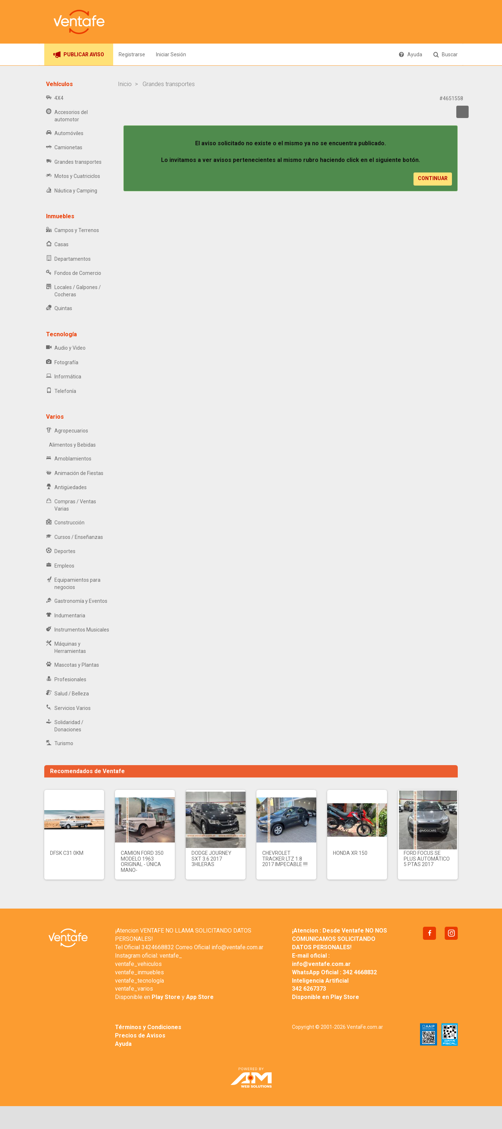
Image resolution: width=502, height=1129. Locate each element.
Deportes (60, 551)
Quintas (59, 308)
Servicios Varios (68, 708)
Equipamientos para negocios (73, 583)
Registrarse (132, 54)
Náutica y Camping (71, 191)
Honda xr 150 (350, 853)
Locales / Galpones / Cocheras (73, 291)
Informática (63, 377)
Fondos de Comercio (73, 273)
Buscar (445, 54)
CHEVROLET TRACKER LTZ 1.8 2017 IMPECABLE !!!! (285, 858)
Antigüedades (66, 487)
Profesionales (66, 679)
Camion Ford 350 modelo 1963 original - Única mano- (142, 861)
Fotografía (62, 362)
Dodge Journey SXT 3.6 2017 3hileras (211, 858)
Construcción (65, 523)
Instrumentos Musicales (77, 630)
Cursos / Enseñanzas (74, 537)
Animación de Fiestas (74, 473)
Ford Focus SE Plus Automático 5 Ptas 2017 (427, 858)
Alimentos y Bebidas (71, 444)
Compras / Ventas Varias (71, 505)
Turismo (59, 743)
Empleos (60, 566)
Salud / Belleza (67, 694)
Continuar (433, 178)
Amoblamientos (68, 459)
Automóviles (64, 133)
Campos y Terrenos (72, 230)
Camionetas (64, 147)
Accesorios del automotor (67, 116)
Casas (57, 244)
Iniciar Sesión (171, 54)
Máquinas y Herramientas (66, 647)
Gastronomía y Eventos (76, 601)
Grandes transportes (74, 162)
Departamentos (68, 259)
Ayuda (410, 54)
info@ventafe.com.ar (237, 947)
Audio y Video (66, 348)
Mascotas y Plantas (72, 665)
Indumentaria (65, 616)
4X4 (54, 98)
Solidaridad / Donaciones (64, 726)
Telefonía (61, 391)
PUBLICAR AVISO (78, 54)
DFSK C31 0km (66, 853)
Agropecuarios (67, 431)
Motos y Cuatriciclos (73, 176)
